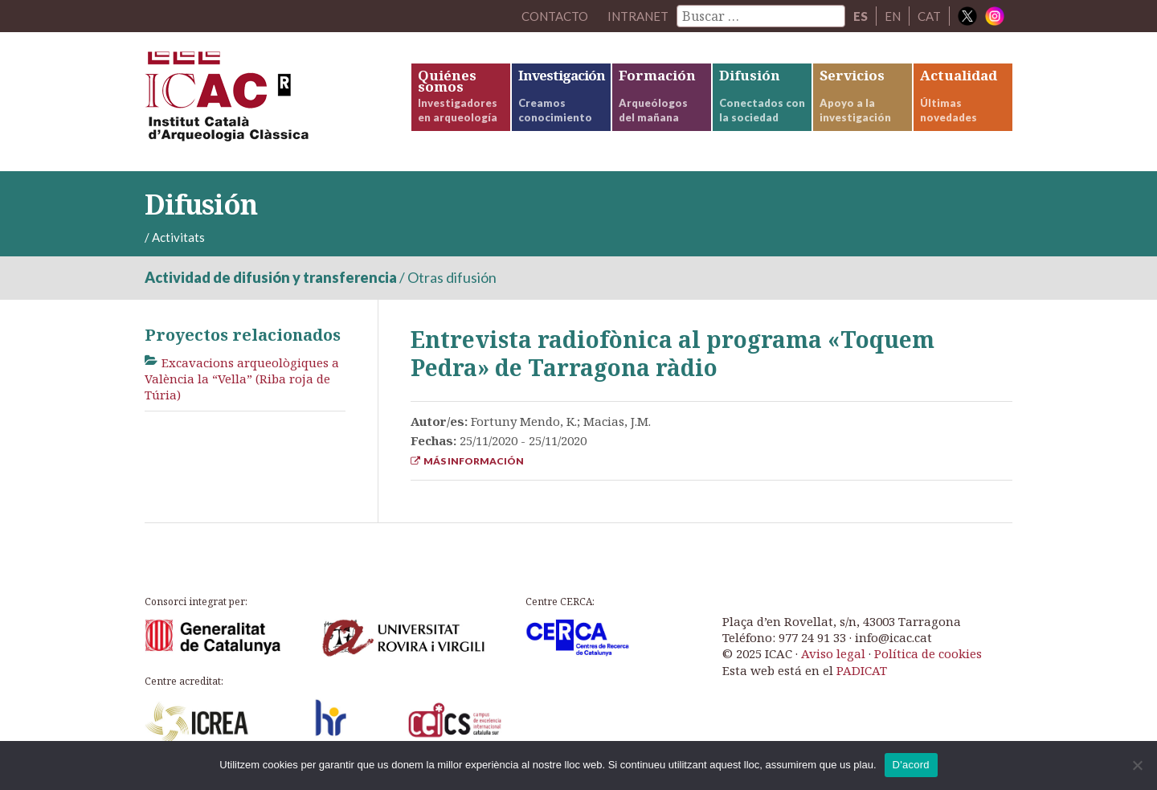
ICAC (265, 101)
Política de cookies (928, 653)
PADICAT (861, 670)
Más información (467, 461)
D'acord (911, 765)
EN (893, 16)
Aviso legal (833, 653)
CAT (929, 16)
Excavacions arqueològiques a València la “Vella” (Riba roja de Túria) (242, 378)
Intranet (637, 16)
